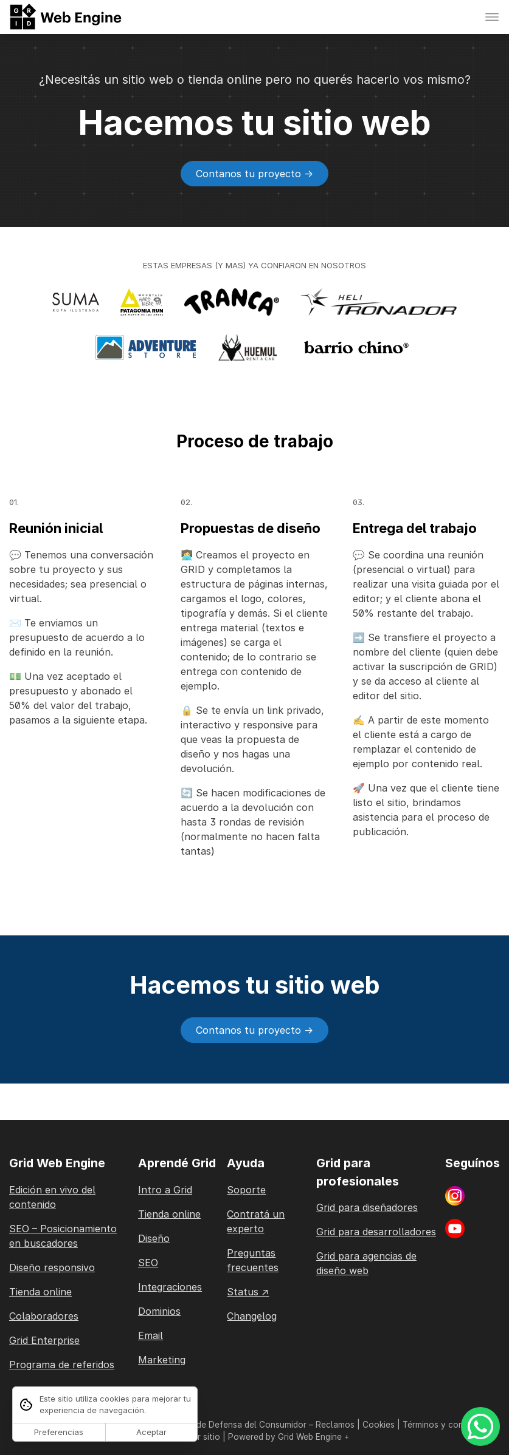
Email (150, 1335)
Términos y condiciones (449, 1425)
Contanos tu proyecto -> (254, 174)
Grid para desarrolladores (376, 1232)
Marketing (161, 1360)
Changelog (252, 1316)
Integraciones (170, 1287)
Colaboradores (43, 1316)
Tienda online (40, 1292)
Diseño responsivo (52, 1267)
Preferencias (58, 1432)
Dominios (159, 1311)
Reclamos (335, 1425)
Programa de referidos (61, 1364)
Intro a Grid (165, 1190)
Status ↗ (248, 1292)
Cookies (378, 1425)
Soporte (246, 1190)
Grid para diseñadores (367, 1207)
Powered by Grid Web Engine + (288, 1437)
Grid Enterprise (44, 1340)
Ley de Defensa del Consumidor (243, 1425)
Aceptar (151, 1432)
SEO (148, 1263)
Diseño (154, 1238)
